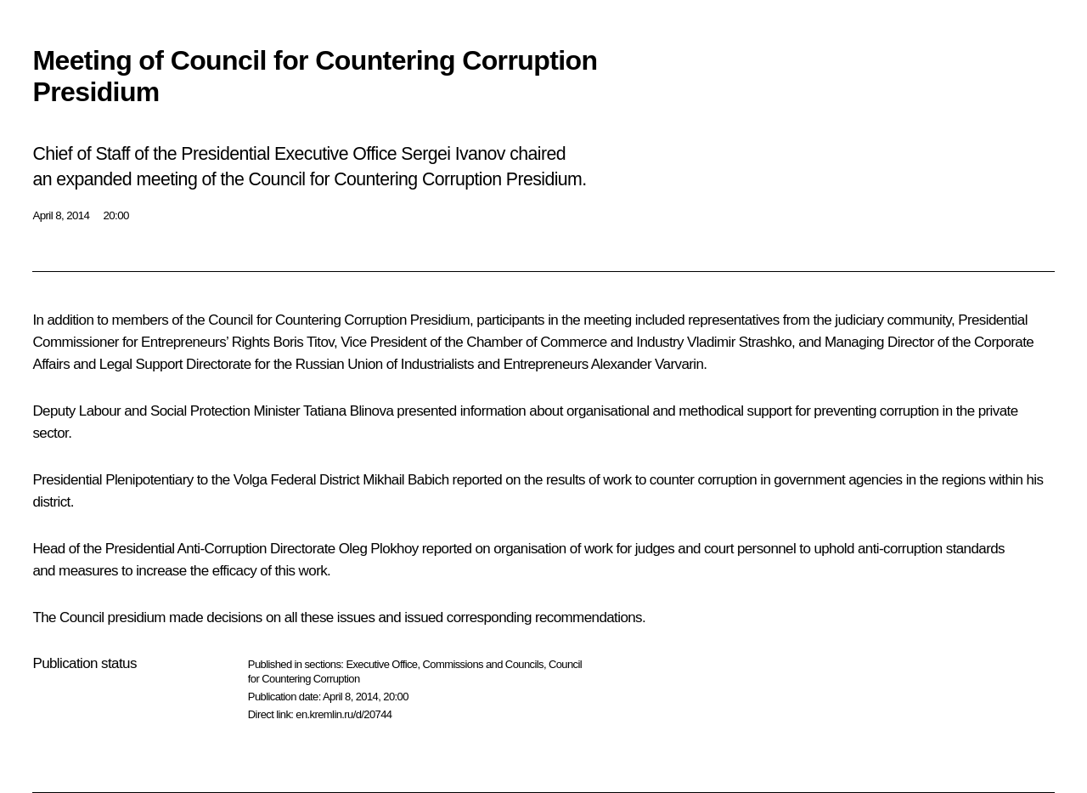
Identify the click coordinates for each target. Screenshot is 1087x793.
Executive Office (381, 664)
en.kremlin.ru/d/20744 (343, 714)
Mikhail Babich (405, 480)
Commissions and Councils (483, 664)
